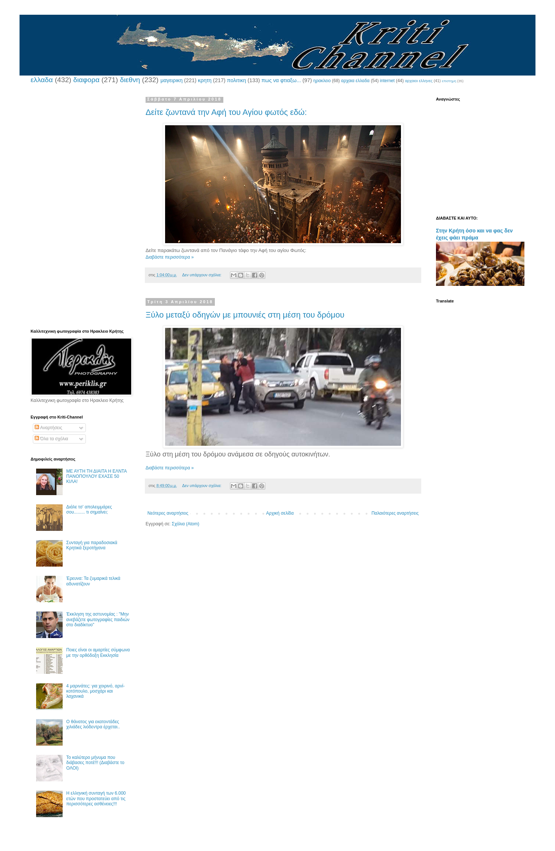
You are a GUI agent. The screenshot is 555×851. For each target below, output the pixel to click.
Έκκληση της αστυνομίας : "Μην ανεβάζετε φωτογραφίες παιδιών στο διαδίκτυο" (98, 619)
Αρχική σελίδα (280, 513)
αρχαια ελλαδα (355, 80)
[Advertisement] (80, 207)
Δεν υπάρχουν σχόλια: (202, 275)
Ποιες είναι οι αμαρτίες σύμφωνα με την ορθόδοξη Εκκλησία (98, 652)
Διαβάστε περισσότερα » (170, 257)
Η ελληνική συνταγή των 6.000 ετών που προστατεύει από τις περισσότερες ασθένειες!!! (96, 798)
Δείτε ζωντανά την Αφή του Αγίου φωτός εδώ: (226, 112)
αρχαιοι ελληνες (419, 80)
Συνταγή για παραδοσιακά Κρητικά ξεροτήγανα (91, 545)
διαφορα (86, 80)
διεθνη (130, 80)
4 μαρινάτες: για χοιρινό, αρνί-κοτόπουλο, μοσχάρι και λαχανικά (95, 691)
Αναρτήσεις (48, 427)
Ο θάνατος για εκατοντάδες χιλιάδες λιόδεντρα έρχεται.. (93, 724)
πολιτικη (236, 80)
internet (387, 80)
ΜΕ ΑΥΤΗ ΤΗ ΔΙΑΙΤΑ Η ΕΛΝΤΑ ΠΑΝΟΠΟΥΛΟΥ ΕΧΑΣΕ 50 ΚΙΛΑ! (96, 476)
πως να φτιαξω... (281, 80)
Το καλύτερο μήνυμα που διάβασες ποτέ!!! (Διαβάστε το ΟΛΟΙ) (95, 763)
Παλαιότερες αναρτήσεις (395, 513)
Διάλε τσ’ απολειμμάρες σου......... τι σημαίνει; (89, 509)
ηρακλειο (322, 80)
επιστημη (449, 81)
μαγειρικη (171, 80)
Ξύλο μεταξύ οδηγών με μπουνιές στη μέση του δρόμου (245, 314)
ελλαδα (42, 80)
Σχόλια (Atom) (185, 523)
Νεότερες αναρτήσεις (167, 513)
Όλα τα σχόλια (51, 438)
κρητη (205, 80)
